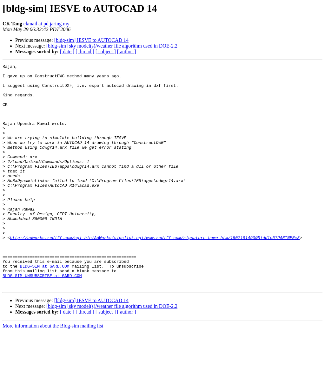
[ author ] (126, 51)
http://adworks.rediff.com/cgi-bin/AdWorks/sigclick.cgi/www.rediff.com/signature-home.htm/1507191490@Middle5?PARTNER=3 (155, 273)
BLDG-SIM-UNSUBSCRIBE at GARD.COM (42, 318)
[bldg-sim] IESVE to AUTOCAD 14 (91, 40)
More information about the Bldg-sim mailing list (53, 370)
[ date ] (67, 51)
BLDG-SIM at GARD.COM (45, 307)
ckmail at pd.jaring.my (46, 23)
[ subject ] (106, 51)
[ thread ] (85, 51)
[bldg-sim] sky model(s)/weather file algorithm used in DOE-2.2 (111, 46)
